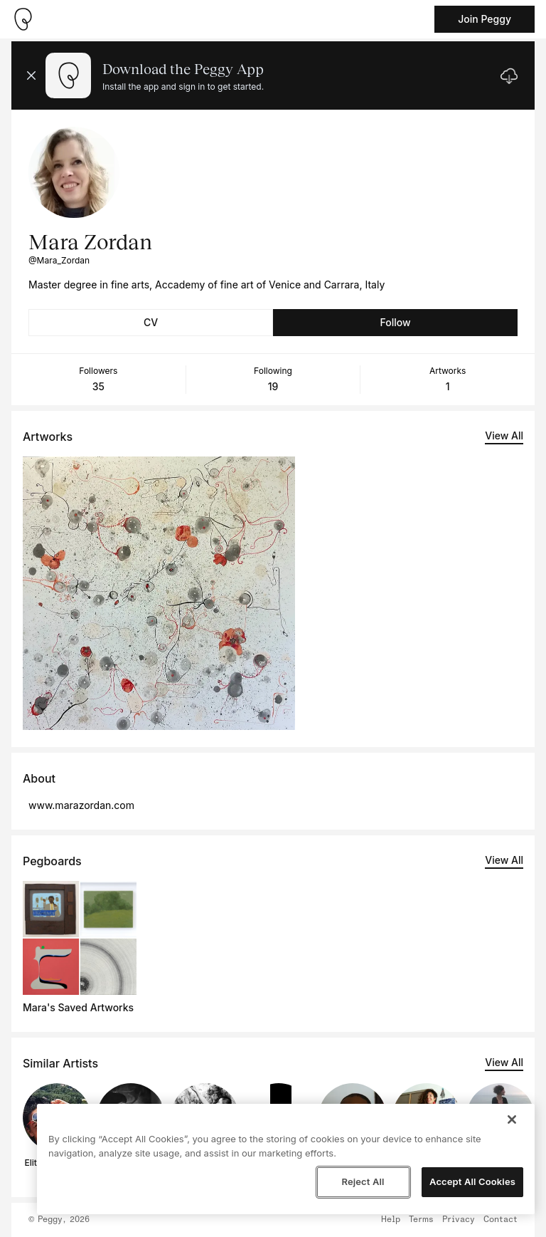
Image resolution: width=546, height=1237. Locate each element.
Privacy (458, 1220)
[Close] (512, 1119)
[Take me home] (22, 19)
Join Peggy (484, 19)
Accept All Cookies (472, 1181)
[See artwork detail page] (159, 593)
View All (504, 435)
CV (151, 322)
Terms (421, 1220)
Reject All (362, 1181)
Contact (500, 1220)
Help (390, 1220)
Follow (395, 322)
